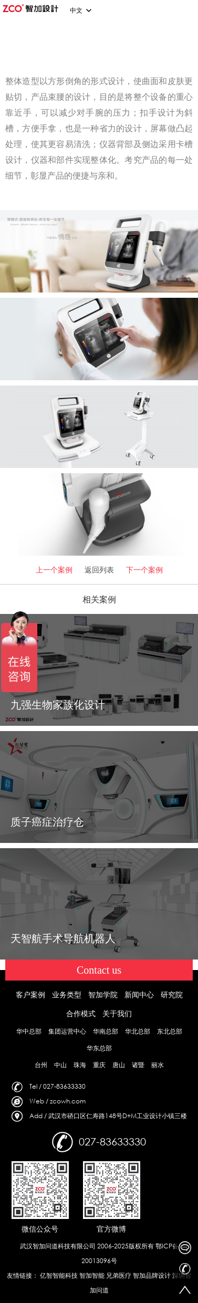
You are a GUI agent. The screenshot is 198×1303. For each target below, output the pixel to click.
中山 (60, 1064)
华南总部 (105, 1031)
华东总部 (99, 1048)
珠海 (80, 1064)
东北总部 (169, 1031)
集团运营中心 (67, 1031)
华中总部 (28, 1031)
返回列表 (99, 570)
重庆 (99, 1064)
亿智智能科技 (59, 1275)
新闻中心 (139, 994)
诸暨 (138, 1064)
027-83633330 (184, 1268)
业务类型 (66, 994)
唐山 (118, 1064)
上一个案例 (54, 570)
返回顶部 (184, 1289)
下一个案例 (144, 570)
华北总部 (137, 1031)
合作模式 (81, 1013)
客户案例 (30, 994)
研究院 (172, 994)
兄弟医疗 (118, 1275)
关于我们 (117, 1013)
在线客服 (184, 1247)
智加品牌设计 (152, 1275)
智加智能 (92, 1275)
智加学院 (103, 994)
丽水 (157, 1064)
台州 (41, 1064)
